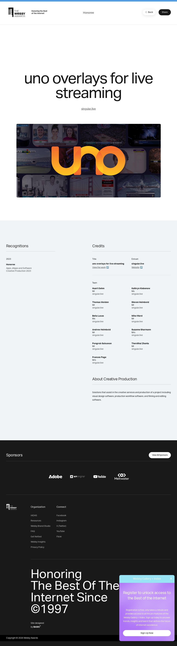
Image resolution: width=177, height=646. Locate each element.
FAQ (33, 531)
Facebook (61, 515)
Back (149, 12)
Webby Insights (38, 542)
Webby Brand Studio (40, 526)
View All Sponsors (160, 455)
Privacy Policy (37, 547)
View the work (99, 267)
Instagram (61, 521)
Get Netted (36, 537)
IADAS (34, 515)
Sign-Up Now (147, 633)
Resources (36, 521)
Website (135, 267)
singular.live (88, 109)
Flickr (59, 537)
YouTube (60, 531)
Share (165, 12)
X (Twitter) (61, 526)
